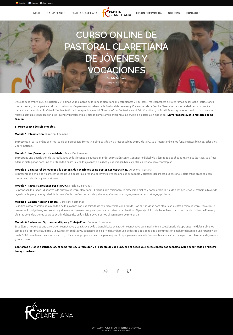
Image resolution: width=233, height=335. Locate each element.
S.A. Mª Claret (56, 13)
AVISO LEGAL (111, 328)
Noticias (174, 13)
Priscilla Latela (118, 78)
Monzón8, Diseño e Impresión (116, 330)
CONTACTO (97, 328)
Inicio (36, 13)
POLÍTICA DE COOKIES (130, 328)
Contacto (193, 13)
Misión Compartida (149, 13)
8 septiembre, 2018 (116, 82)
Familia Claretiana (84, 13)
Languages (46, 3)
